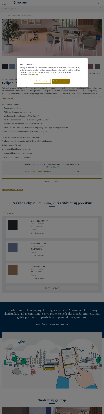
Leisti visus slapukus (60, 81)
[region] (52, 72)
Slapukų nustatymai (42, 81)
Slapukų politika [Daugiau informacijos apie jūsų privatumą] (33, 74)
